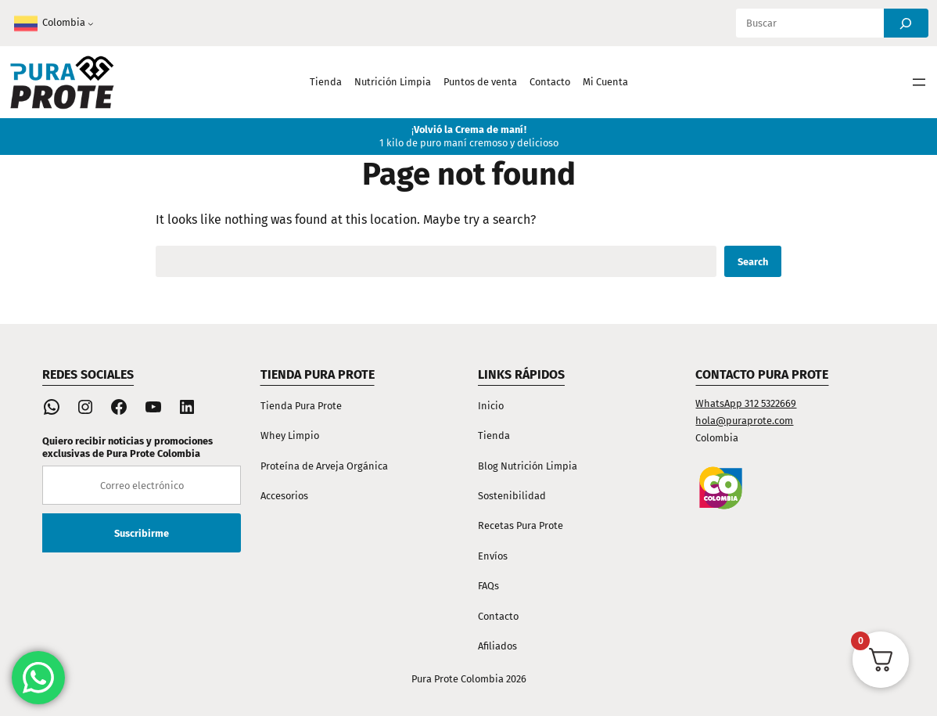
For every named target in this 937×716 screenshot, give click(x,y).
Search (753, 262)
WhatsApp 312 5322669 (745, 403)
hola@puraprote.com (744, 420)
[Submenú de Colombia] (91, 23)
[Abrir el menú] (919, 82)
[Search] (906, 23)
